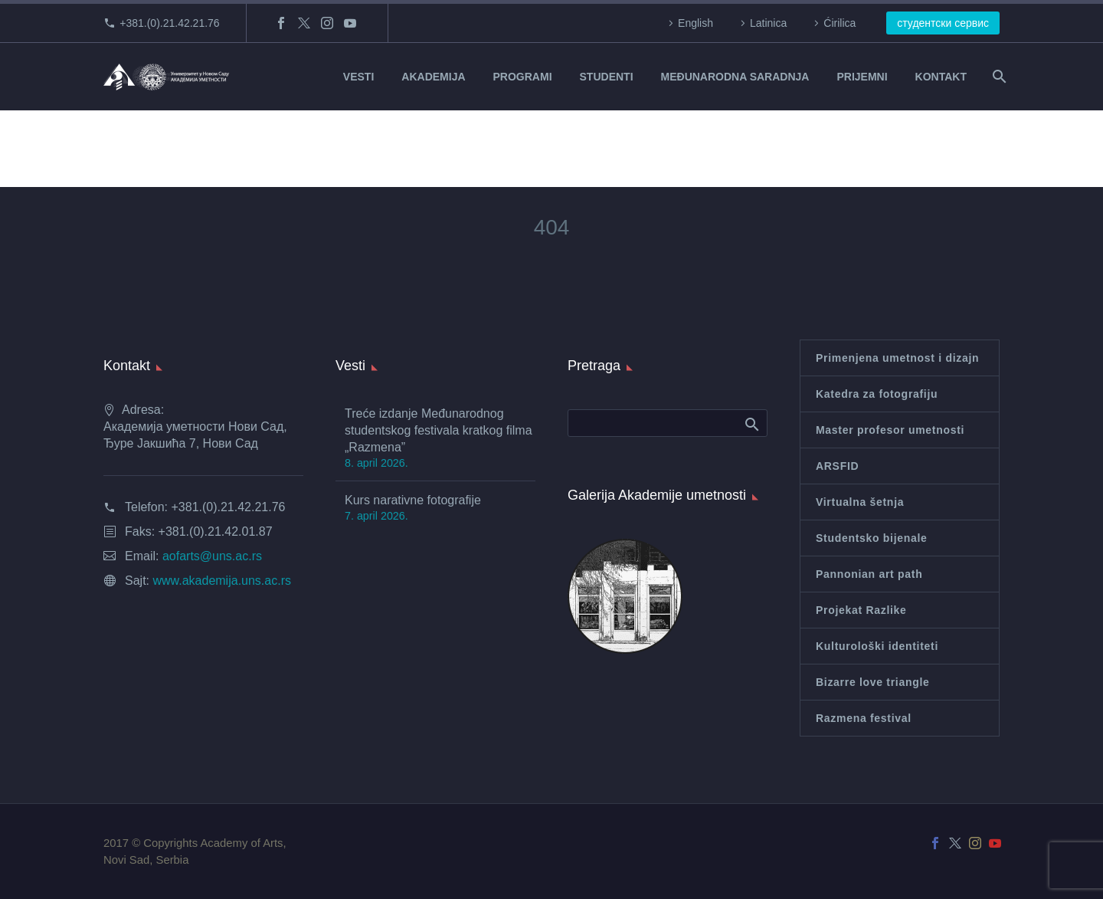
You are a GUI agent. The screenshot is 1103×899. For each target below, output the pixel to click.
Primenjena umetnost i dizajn (897, 358)
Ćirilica (839, 23)
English (695, 23)
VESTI (358, 77)
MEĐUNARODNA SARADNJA (735, 77)
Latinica (768, 23)
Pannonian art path (869, 574)
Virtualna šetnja (860, 502)
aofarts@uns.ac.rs (212, 556)
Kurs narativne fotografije (413, 500)
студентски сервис (943, 23)
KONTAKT (941, 77)
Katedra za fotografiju (877, 394)
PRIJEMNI (861, 77)
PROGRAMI (522, 77)
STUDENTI (606, 77)
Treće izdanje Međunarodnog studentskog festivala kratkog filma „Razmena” (438, 430)
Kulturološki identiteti (877, 646)
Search (751, 423)
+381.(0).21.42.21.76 (169, 23)
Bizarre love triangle (873, 682)
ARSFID (837, 466)
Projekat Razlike (861, 610)
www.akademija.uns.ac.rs (221, 580)
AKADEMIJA (433, 77)
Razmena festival (864, 718)
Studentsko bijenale (872, 538)
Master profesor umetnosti (890, 430)
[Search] (998, 76)
